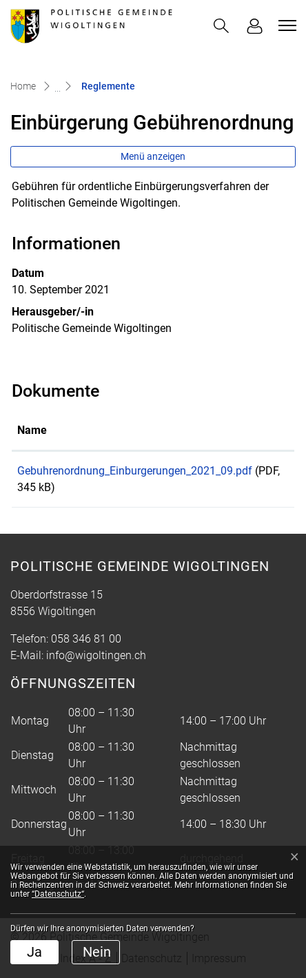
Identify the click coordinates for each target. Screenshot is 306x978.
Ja (34, 952)
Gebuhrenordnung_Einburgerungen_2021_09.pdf (134, 470)
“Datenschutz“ (58, 894)
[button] (221, 26)
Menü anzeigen (153, 156)
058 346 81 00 (86, 638)
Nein (97, 952)
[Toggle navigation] (285, 25)
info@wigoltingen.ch (96, 655)
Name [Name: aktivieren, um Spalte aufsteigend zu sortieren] (32, 430)
